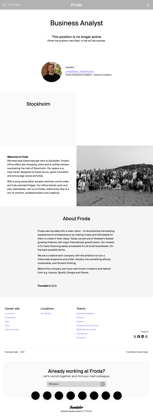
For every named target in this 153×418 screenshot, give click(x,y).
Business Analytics (85, 313)
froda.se (144, 331)
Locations (9, 313)
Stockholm (46, 313)
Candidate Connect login (137, 352)
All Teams (81, 337)
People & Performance (87, 325)
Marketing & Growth (86, 329)
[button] (148, 4)
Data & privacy (12, 329)
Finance (80, 321)
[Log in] (102, 384)
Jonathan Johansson (80, 71)
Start (7, 321)
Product (80, 317)
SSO (23, 352)
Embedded (10, 317)
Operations (81, 333)
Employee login (11, 352)
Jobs (7, 325)
